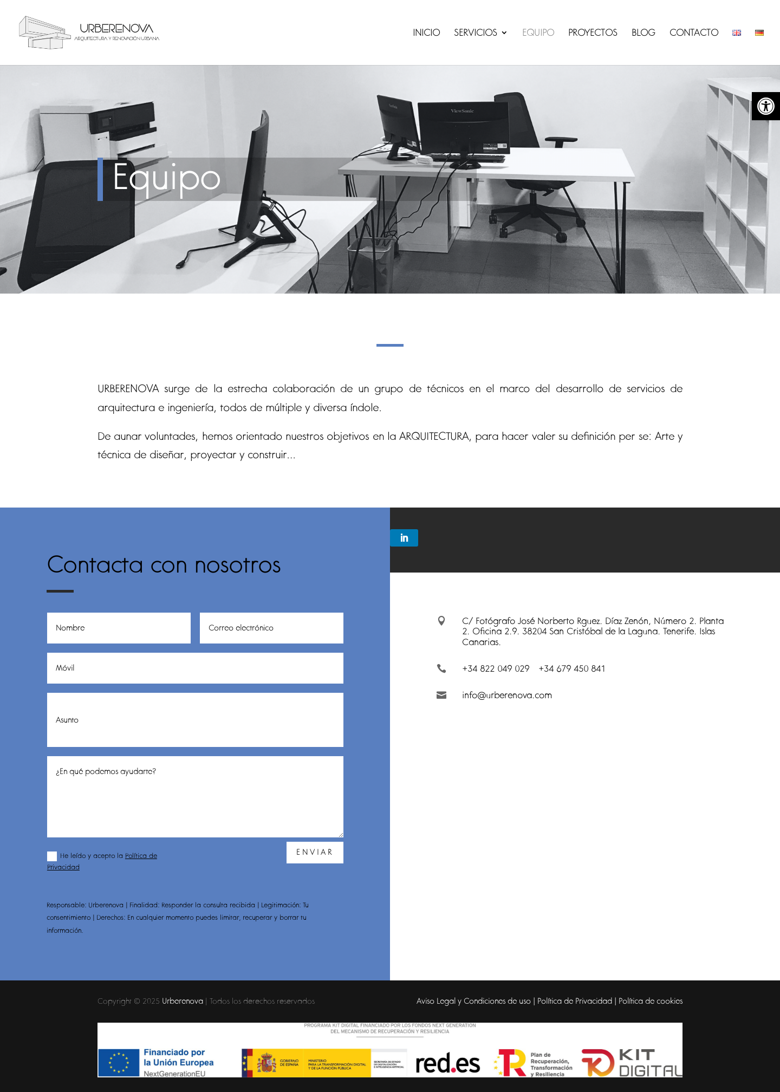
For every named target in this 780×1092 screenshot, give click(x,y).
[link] (766, 106)
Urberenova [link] (182, 1001)
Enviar (315, 852)
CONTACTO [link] (694, 33)
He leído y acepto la (102, 861)
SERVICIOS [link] (475, 33)
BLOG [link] (643, 33)
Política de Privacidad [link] (574, 1001)
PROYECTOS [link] (593, 33)
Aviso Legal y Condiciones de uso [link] (474, 1001)
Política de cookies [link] (650, 1001)
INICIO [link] (426, 33)
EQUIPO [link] (538, 33)
